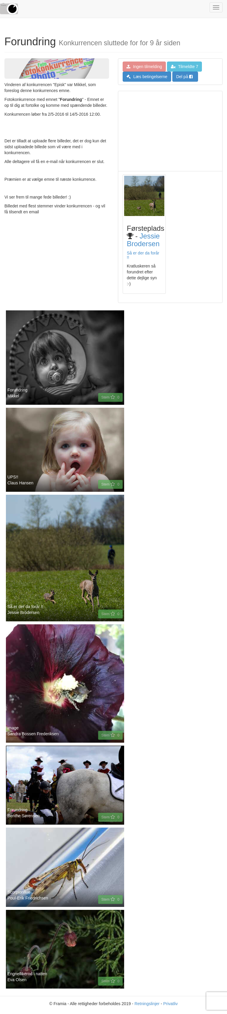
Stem (110, 397)
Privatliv (170, 1003)
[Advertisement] (170, 131)
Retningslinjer (147, 1003)
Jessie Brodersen (143, 240)
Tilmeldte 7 (184, 66)
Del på (184, 76)
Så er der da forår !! (143, 255)
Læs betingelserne (147, 76)
